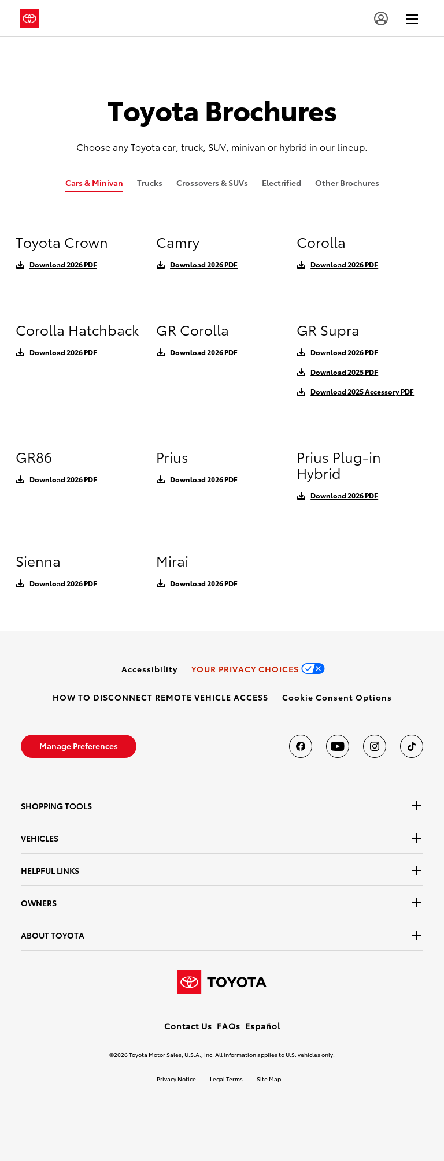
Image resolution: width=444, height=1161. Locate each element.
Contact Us (188, 1026)
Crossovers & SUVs (212, 182)
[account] (381, 18)
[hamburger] (412, 18)
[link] (149, 669)
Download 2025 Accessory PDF (362, 391)
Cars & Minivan (94, 182)
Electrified (281, 182)
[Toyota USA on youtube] (337, 746)
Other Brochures (347, 182)
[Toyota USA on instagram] (374, 746)
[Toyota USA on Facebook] (300, 746)
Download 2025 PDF (344, 372)
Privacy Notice (176, 1078)
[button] (337, 697)
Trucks (149, 182)
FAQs (228, 1026)
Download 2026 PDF (63, 264)
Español (262, 1026)
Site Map (269, 1078)
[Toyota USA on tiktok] (411, 746)
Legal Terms (226, 1078)
